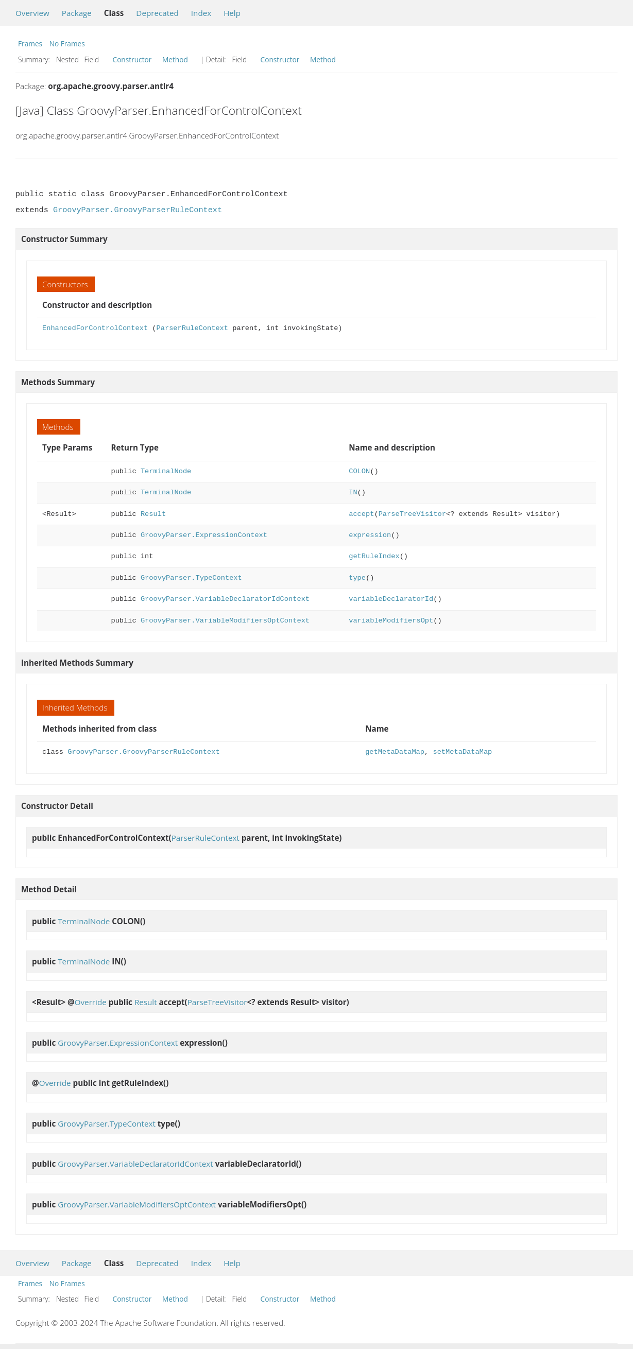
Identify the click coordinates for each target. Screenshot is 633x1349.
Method (175, 59)
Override (91, 1002)
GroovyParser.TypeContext (191, 578)
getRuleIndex (374, 556)
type (357, 578)
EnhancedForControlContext (95, 328)
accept (361, 514)
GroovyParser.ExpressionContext (204, 535)
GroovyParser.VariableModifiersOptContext (225, 621)
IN (353, 492)
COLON (359, 471)
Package (77, 13)
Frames (30, 43)
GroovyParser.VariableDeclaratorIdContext (225, 599)
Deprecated (157, 13)
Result (153, 514)
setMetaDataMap (462, 752)
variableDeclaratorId (391, 599)
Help (232, 13)
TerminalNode (166, 471)
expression (370, 535)
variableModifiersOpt (391, 621)
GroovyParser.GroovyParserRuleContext (137, 210)
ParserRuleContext (192, 328)
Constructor (132, 59)
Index (201, 13)
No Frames (67, 43)
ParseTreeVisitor (412, 514)
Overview (32, 13)
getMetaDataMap (394, 752)
